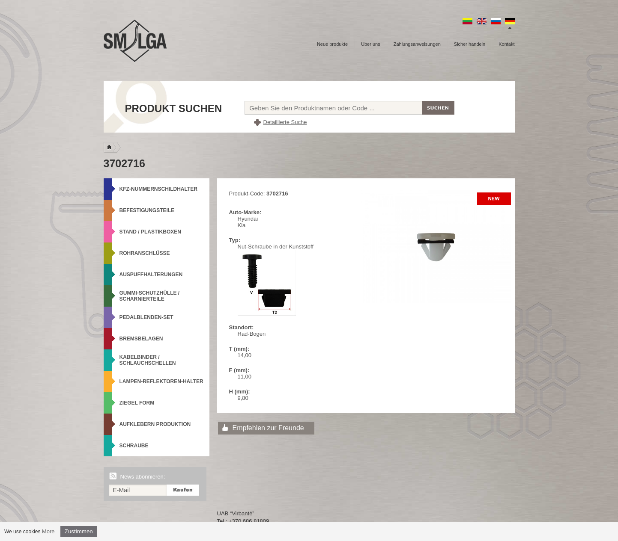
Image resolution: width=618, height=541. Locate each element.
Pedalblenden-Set (146, 317)
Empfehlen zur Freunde (268, 428)
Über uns (370, 44)
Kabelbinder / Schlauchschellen (147, 360)
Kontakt (506, 44)
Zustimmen (79, 531)
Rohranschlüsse (144, 253)
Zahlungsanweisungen (417, 44)
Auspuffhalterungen (151, 275)
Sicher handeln (469, 44)
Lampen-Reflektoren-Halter (161, 381)
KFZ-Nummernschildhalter (158, 189)
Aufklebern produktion (155, 424)
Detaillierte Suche (285, 122)
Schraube (134, 446)
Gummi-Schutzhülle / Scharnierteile (149, 296)
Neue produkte (332, 44)
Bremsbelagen (141, 339)
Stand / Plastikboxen (150, 232)
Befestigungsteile (147, 210)
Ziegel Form (137, 403)
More (48, 531)
